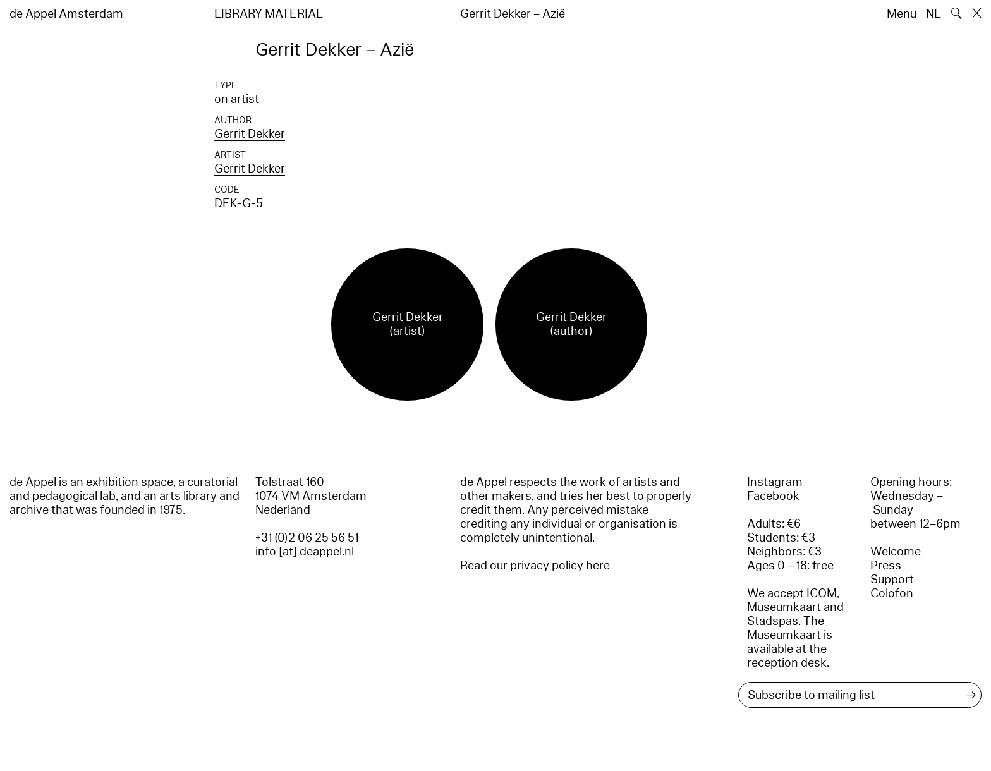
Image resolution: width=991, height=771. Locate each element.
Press (885, 565)
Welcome (895, 551)
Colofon (891, 593)
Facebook (773, 496)
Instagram (775, 482)
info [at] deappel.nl (304, 551)
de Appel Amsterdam (66, 14)
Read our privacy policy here (535, 565)
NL (933, 14)
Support (892, 579)
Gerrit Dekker (249, 134)
